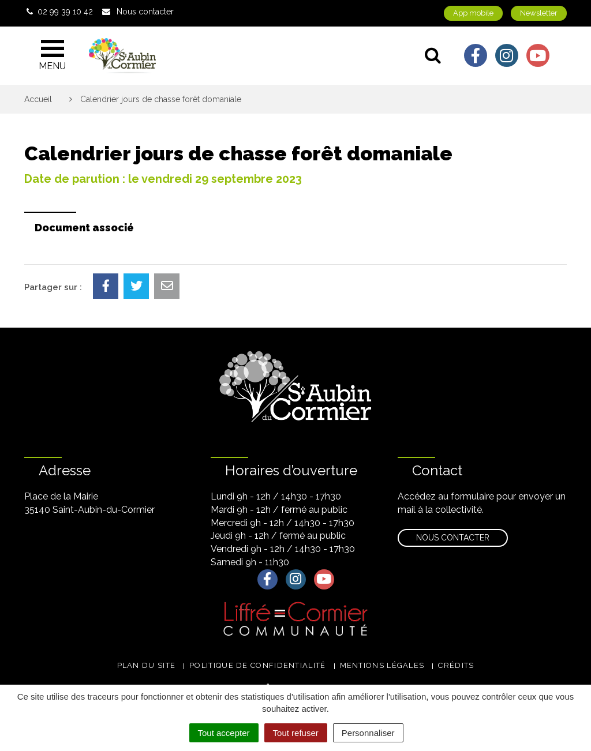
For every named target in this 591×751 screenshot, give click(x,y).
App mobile (473, 13)
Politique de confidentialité (257, 665)
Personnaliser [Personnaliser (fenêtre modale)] (368, 733)
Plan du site (146, 665)
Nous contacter (452, 537)
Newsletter (539, 13)
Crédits (456, 665)
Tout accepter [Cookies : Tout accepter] (224, 733)
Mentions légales (382, 665)
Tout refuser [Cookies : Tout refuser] (296, 733)
